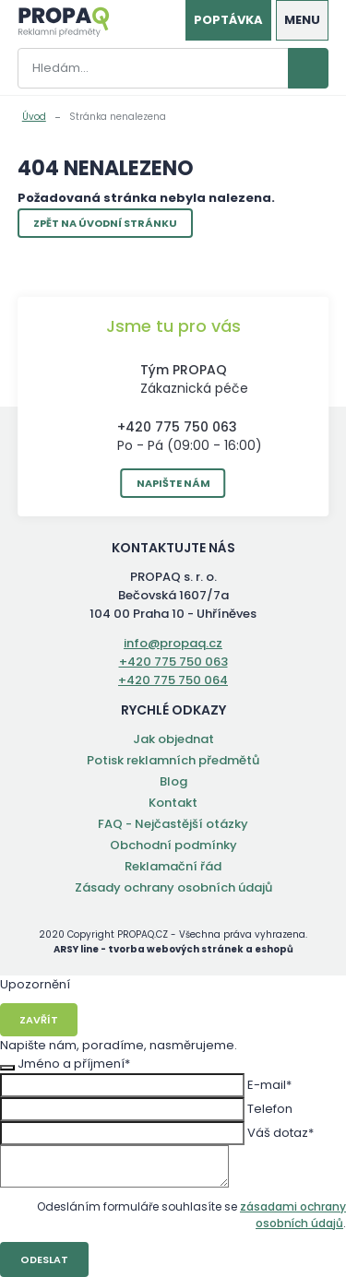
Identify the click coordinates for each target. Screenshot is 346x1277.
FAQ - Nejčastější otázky (173, 824)
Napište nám (173, 483)
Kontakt (173, 802)
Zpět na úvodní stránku (105, 223)
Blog (173, 781)
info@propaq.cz (173, 643)
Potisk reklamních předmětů (173, 760)
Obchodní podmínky (173, 845)
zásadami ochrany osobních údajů (293, 1215)
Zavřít (38, 1019)
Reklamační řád (173, 866)
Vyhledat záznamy (308, 68)
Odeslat (44, 1259)
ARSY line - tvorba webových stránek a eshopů (173, 949)
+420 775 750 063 (177, 427)
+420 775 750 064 (173, 680)
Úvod (34, 117)
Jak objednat (173, 739)
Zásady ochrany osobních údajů (173, 887)
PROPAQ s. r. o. (64, 22)
